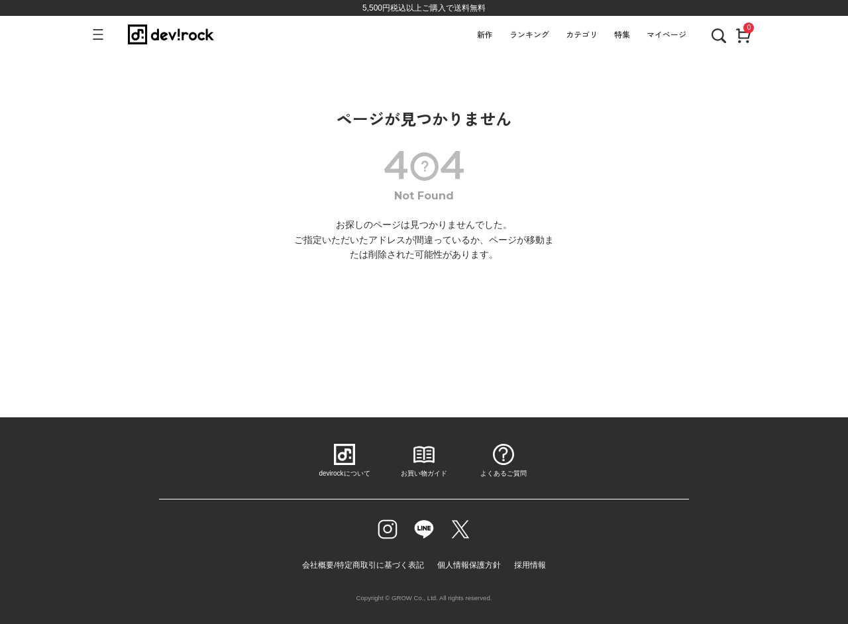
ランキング (529, 34)
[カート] (743, 34)
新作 (485, 34)
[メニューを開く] (104, 34)
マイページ (666, 34)
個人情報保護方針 (469, 565)
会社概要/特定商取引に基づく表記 (362, 565)
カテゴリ (582, 34)
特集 (622, 34)
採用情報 (530, 565)
